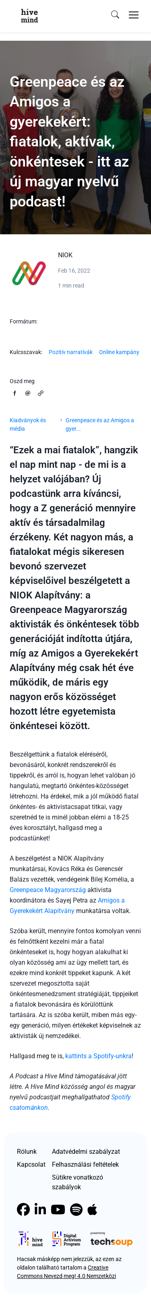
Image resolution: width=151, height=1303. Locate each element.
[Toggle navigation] (134, 15)
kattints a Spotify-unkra (98, 1056)
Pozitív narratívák (71, 352)
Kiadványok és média (28, 424)
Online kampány (119, 352)
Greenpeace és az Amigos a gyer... (100, 424)
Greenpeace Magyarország (48, 890)
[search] (115, 14)
